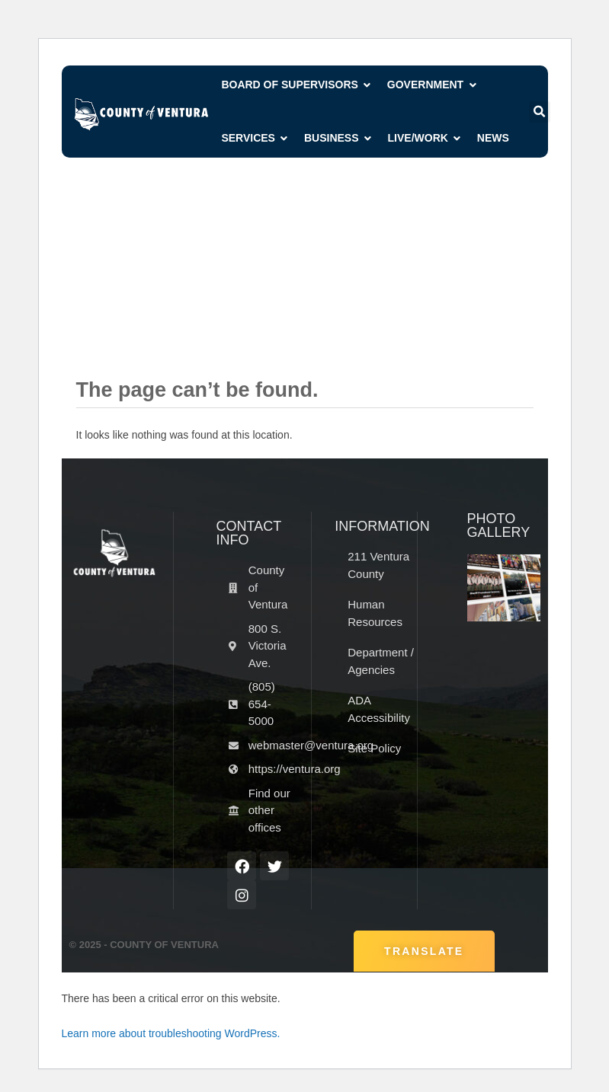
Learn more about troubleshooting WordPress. (171, 1033)
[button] (539, 112)
